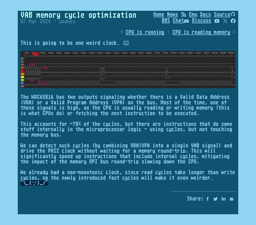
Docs (205, 14)
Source (222, 14)
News (172, 14)
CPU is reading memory (201, 32)
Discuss (201, 20)
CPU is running (145, 32)
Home (158, 14)
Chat (181, 20)
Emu (193, 14)
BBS (166, 20)
